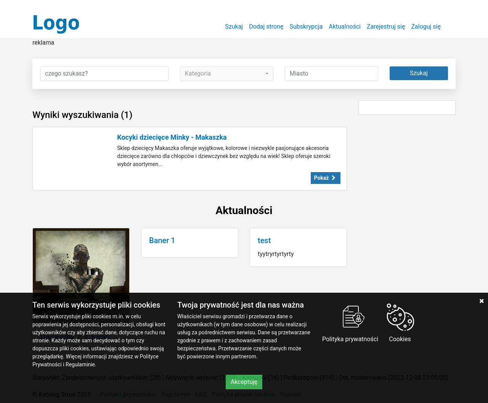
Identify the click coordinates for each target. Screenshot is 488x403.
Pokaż (325, 178)
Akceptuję (244, 381)
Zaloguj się (426, 26)
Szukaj (234, 26)
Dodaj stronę (266, 26)
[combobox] (226, 74)
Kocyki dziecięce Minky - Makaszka (172, 137)
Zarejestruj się (386, 26)
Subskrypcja (306, 26)
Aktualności (345, 26)
